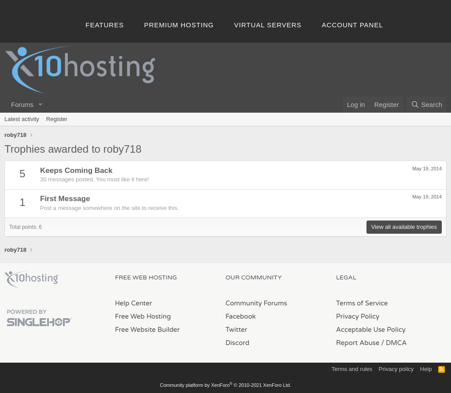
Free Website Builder (147, 330)
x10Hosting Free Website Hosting (31, 279)
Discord (237, 343)
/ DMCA (394, 343)
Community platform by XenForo (225, 385)
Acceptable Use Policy (371, 330)
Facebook (241, 316)
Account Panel (352, 25)
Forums (22, 104)
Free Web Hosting (143, 316)
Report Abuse (358, 343)
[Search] (427, 104)
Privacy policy (396, 369)
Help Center (133, 303)
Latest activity (21, 119)
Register (56, 119)
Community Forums (256, 303)
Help (426, 369)
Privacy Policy (357, 316)
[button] (40, 104)
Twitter (236, 330)
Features (104, 25)
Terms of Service (362, 303)
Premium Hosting (179, 25)
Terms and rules (352, 369)
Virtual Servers (268, 25)
